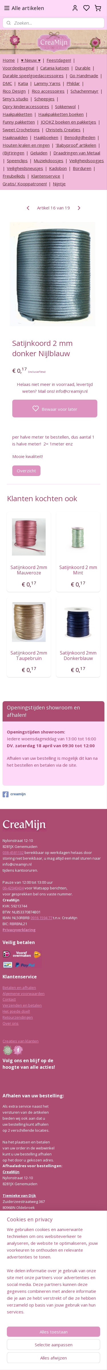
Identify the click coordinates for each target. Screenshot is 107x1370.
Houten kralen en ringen (26, 145)
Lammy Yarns (47, 83)
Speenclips (17, 160)
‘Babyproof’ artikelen (76, 145)
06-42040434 (13, 888)
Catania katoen (54, 68)
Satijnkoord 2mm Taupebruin (29, 655)
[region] (53, 1273)
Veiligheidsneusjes (25, 168)
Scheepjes (44, 99)
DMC (7, 83)
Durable (82, 68)
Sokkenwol (65, 106)
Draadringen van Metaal (76, 153)
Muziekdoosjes (48, 160)
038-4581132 (13, 852)
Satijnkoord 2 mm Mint (78, 570)
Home (9, 60)
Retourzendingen (18, 1017)
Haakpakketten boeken (61, 114)
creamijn (14, 794)
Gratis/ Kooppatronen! (25, 184)
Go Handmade (84, 75)
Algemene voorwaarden (24, 993)
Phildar (73, 83)
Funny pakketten (19, 122)
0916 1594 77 (41, 917)
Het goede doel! (16, 1011)
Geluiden (38, 153)
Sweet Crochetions (21, 129)
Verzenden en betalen (22, 1005)
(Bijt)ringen (13, 153)
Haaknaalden (15, 137)
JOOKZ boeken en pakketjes (68, 122)
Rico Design (14, 91)
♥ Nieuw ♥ (31, 60)
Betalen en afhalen (19, 987)
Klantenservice (45, 176)
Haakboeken (46, 137)
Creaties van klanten (21, 1041)
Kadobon (58, 168)
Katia (23, 83)
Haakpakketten (17, 114)
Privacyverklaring (19, 929)
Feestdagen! (59, 60)
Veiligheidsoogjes (86, 160)
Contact (9, 999)
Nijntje (59, 184)
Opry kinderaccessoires (26, 106)
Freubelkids (14, 176)
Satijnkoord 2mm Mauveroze (29, 570)
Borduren (82, 168)
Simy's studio (15, 99)
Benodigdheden (79, 137)
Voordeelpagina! (18, 68)
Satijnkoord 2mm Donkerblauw (78, 655)
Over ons (11, 1023)
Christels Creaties (63, 129)
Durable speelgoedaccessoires (33, 75)
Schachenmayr (84, 91)
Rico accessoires (48, 91)
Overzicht (26, 470)
